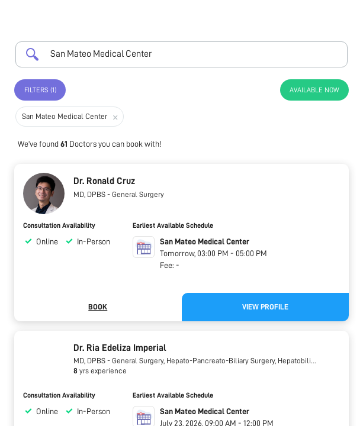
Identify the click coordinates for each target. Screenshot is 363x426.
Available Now (314, 89)
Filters (40, 89)
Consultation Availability (59, 225)
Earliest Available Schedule (173, 225)
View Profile (265, 307)
